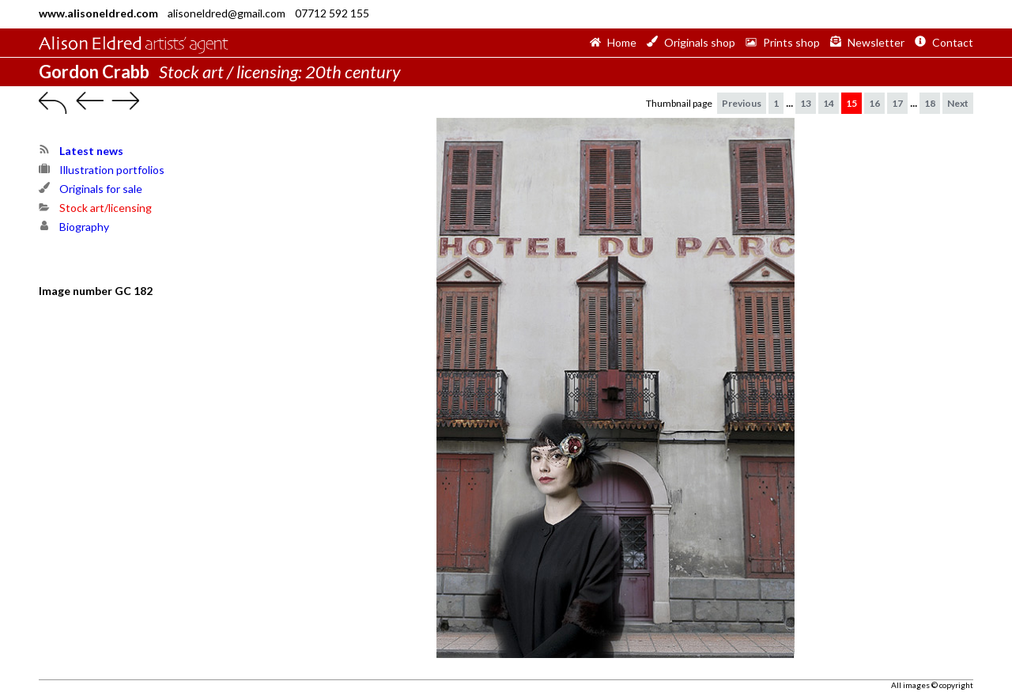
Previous (741, 103)
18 (929, 103)
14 (828, 103)
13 (805, 103)
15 (851, 103)
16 (874, 103)
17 (897, 103)
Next (958, 103)
